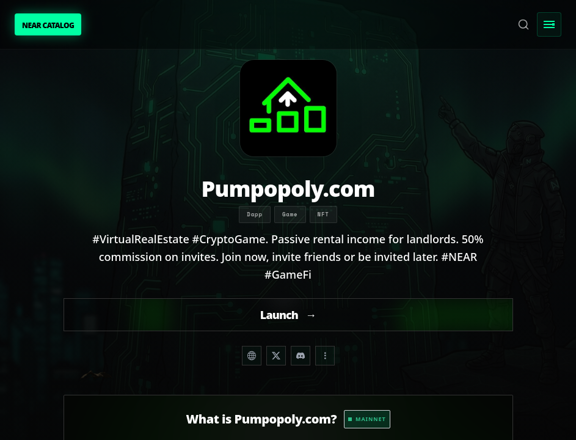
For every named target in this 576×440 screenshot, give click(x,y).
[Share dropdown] (325, 355)
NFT (323, 214)
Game (290, 214)
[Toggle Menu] (549, 24)
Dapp (255, 214)
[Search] (523, 24)
